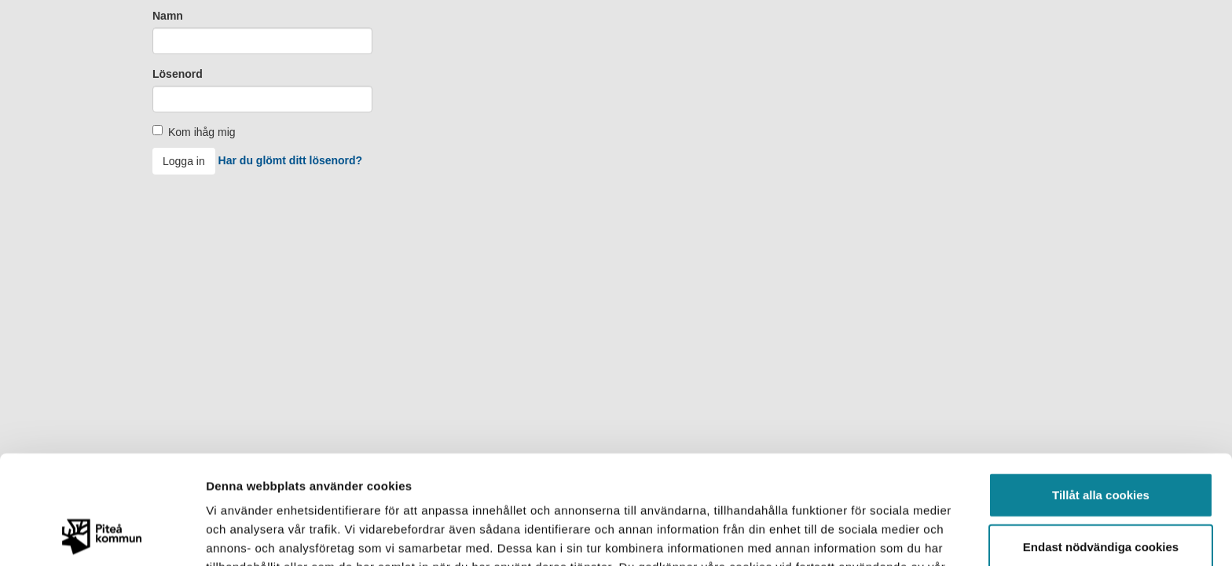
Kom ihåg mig (202, 132)
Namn (167, 15)
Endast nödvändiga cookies (1101, 444)
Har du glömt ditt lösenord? (290, 160)
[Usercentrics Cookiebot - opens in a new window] (101, 535)
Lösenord (177, 74)
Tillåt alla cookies (1101, 392)
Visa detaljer (854, 535)
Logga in (184, 161)
